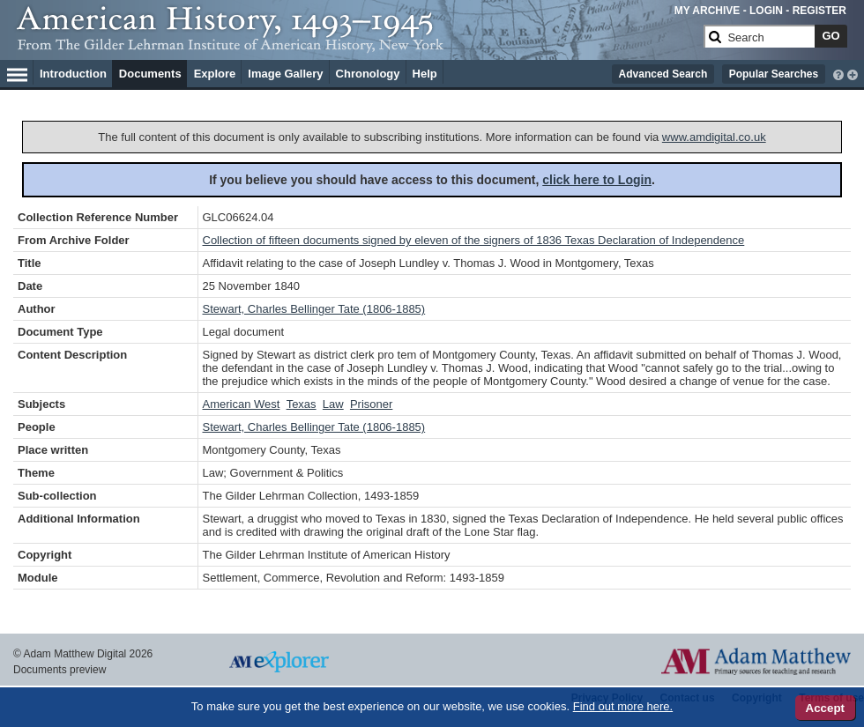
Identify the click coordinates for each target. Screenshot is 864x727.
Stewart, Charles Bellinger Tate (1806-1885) (314, 308)
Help (425, 73)
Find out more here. (623, 706)
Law (333, 404)
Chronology (368, 73)
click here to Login (597, 180)
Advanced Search (663, 74)
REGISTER (819, 10)
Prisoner (371, 404)
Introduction (73, 73)
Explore (215, 73)
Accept (825, 708)
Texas (302, 404)
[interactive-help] (838, 73)
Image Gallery (285, 73)
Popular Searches (773, 74)
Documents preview (59, 670)
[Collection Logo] (356, 43)
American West (241, 404)
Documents (150, 73)
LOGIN (766, 10)
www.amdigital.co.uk (714, 137)
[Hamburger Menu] (17, 72)
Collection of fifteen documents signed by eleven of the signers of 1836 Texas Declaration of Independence (474, 240)
